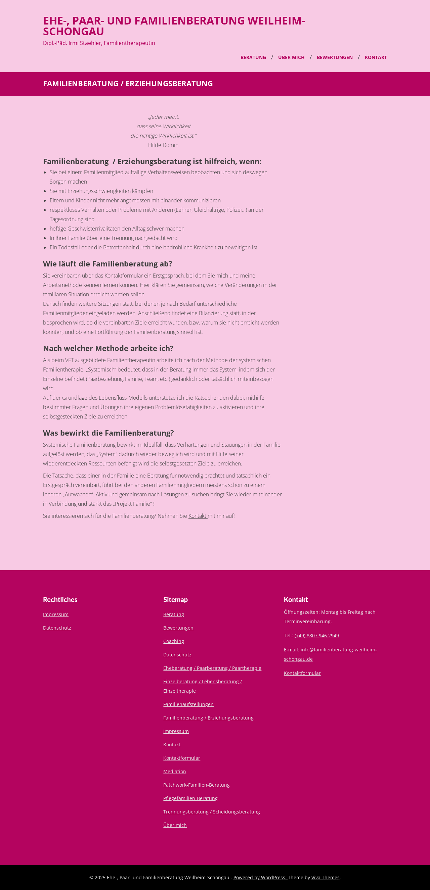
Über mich (291, 57)
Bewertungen (335, 57)
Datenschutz (57, 628)
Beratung (253, 57)
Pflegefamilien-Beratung (190, 798)
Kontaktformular (181, 758)
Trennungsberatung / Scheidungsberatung (211, 811)
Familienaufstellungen (188, 704)
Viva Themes (325, 877)
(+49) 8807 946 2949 (317, 635)
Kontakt (376, 57)
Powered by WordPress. (260, 877)
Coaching (173, 641)
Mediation (174, 771)
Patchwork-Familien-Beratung (196, 785)
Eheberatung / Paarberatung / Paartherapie (212, 668)
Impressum (56, 614)
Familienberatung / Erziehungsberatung (208, 717)
